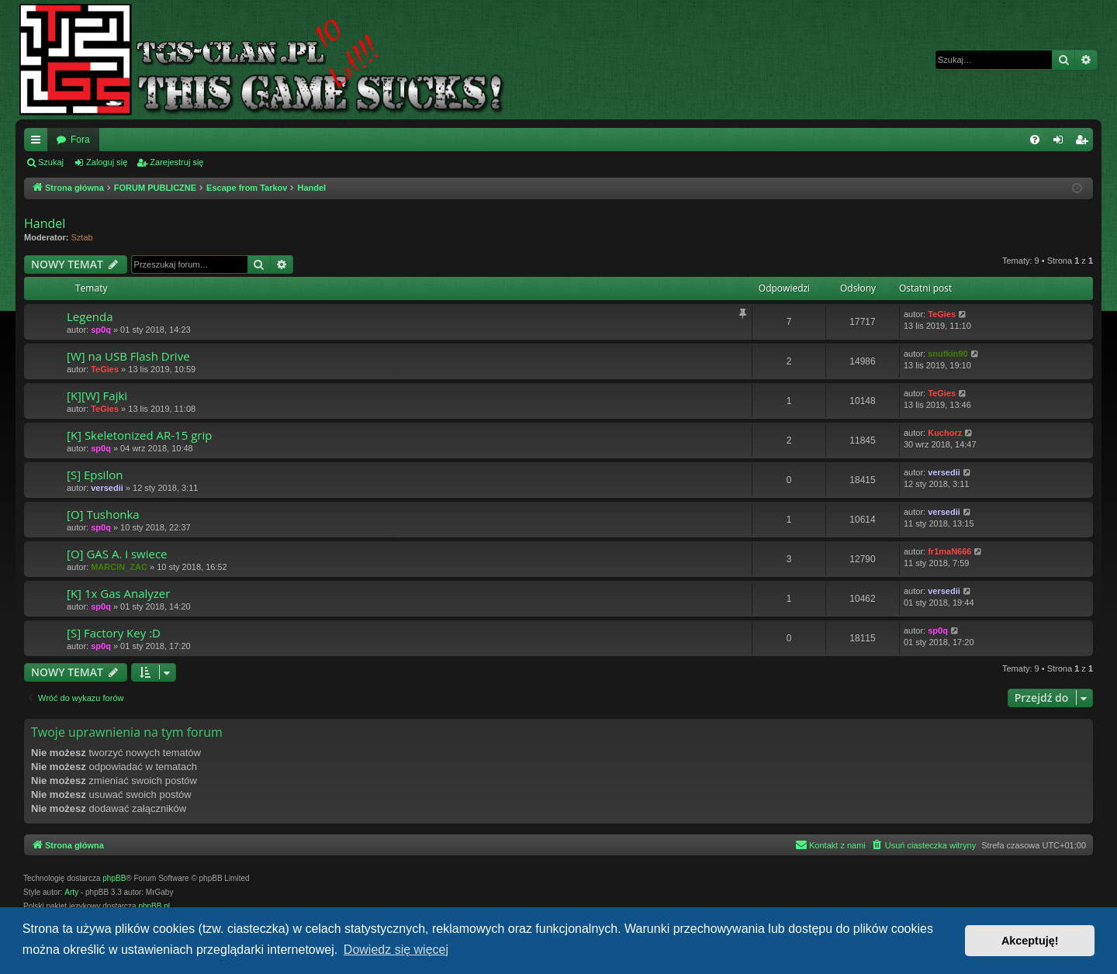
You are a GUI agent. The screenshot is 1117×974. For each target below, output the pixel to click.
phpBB (114, 878)
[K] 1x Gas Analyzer (118, 593)
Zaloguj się (106, 162)
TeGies (942, 314)
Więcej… (38, 142)
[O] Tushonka (103, 514)
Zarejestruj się (176, 162)
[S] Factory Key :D (114, 633)
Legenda (90, 316)
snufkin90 (947, 353)
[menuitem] (1034, 139)
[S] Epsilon (95, 474)
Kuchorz (945, 432)
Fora (80, 139)
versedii (107, 487)
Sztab (82, 237)
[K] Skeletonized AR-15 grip (139, 435)
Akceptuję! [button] (1030, 940)
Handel (44, 223)
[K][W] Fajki (97, 395)
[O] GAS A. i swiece (117, 553)
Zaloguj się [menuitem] (1061, 142)
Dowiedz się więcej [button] (396, 949)
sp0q (101, 329)
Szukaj (51, 162)
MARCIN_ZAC (119, 567)
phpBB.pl (154, 906)
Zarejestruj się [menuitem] (1084, 142)
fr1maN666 (949, 551)
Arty (71, 892)
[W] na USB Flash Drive (128, 356)
